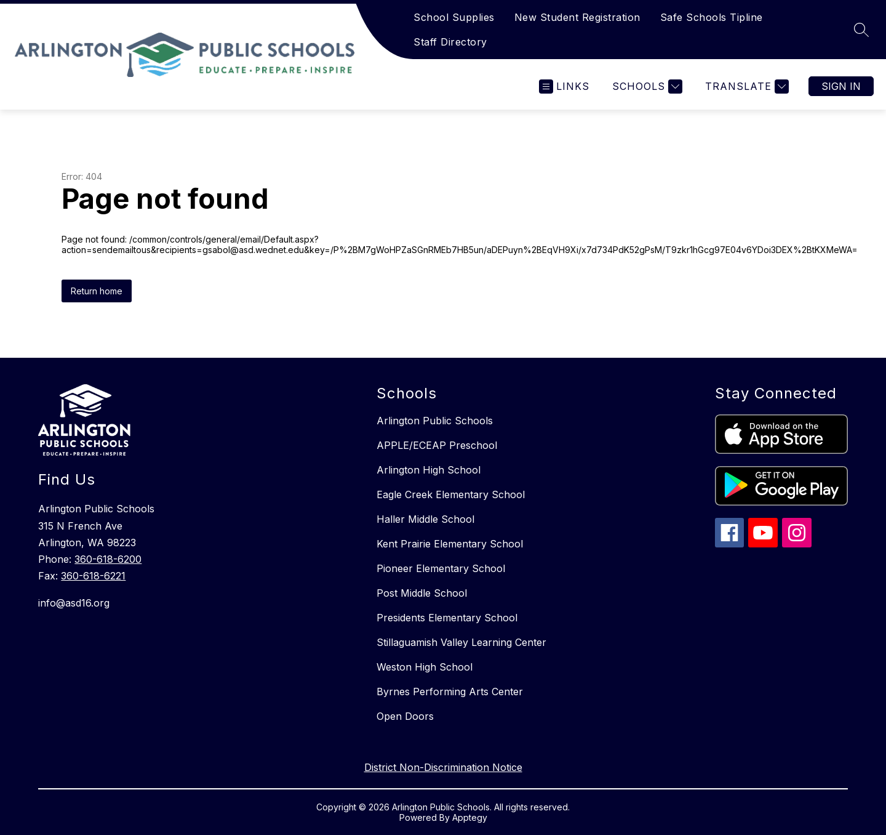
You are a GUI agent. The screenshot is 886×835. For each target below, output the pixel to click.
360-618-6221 (93, 576)
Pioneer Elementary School (441, 568)
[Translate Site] (745, 86)
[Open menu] (564, 86)
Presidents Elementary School (447, 617)
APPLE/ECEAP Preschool (437, 445)
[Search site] (861, 29)
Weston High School (425, 667)
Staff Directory (450, 42)
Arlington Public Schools (435, 420)
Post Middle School (422, 593)
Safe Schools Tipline (711, 17)
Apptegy (469, 817)
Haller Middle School (425, 519)
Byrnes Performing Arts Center (450, 691)
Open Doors (405, 716)
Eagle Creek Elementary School (451, 494)
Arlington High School (429, 470)
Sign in (841, 86)
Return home (96, 291)
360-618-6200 (108, 559)
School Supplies (454, 17)
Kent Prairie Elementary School (450, 544)
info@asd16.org (74, 603)
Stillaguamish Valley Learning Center (461, 642)
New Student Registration (577, 17)
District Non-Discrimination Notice (443, 767)
